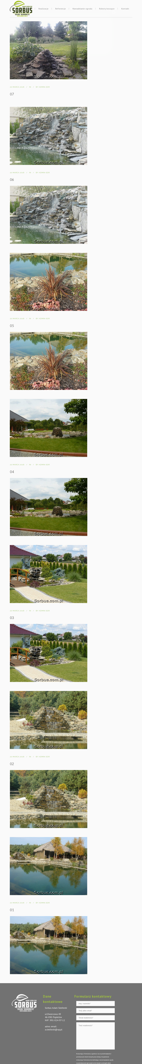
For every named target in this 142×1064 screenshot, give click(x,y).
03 (12, 618)
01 (12, 910)
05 (12, 326)
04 (12, 472)
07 (12, 94)
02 (12, 764)
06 (12, 180)
